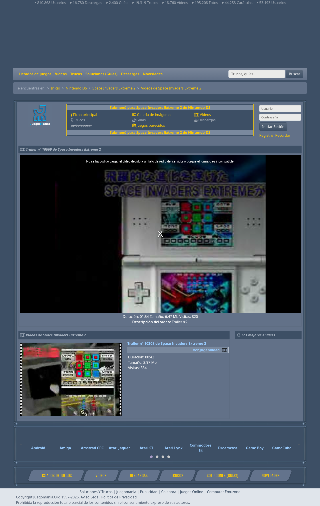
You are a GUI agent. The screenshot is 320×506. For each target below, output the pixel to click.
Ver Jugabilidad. (207, 349)
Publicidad (148, 491)
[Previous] (21, 442)
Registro (266, 135)
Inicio (55, 88)
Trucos (76, 73)
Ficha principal (85, 114)
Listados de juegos (35, 73)
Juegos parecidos (150, 125)
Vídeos (61, 73)
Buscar (294, 73)
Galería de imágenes (154, 114)
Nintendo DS (76, 88)
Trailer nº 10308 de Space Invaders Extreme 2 (166, 343)
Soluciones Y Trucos (96, 491)
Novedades (153, 73)
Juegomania (126, 491)
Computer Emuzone (223, 491)
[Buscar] (256, 74)
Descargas (130, 73)
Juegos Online (191, 491)
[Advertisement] (160, 36)
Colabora (168, 491)
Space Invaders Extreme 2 (114, 88)
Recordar (282, 135)
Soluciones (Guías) (101, 73)
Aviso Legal (90, 497)
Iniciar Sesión (273, 126)
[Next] (298, 442)
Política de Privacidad (119, 497)
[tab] (151, 456)
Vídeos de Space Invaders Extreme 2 (171, 88)
